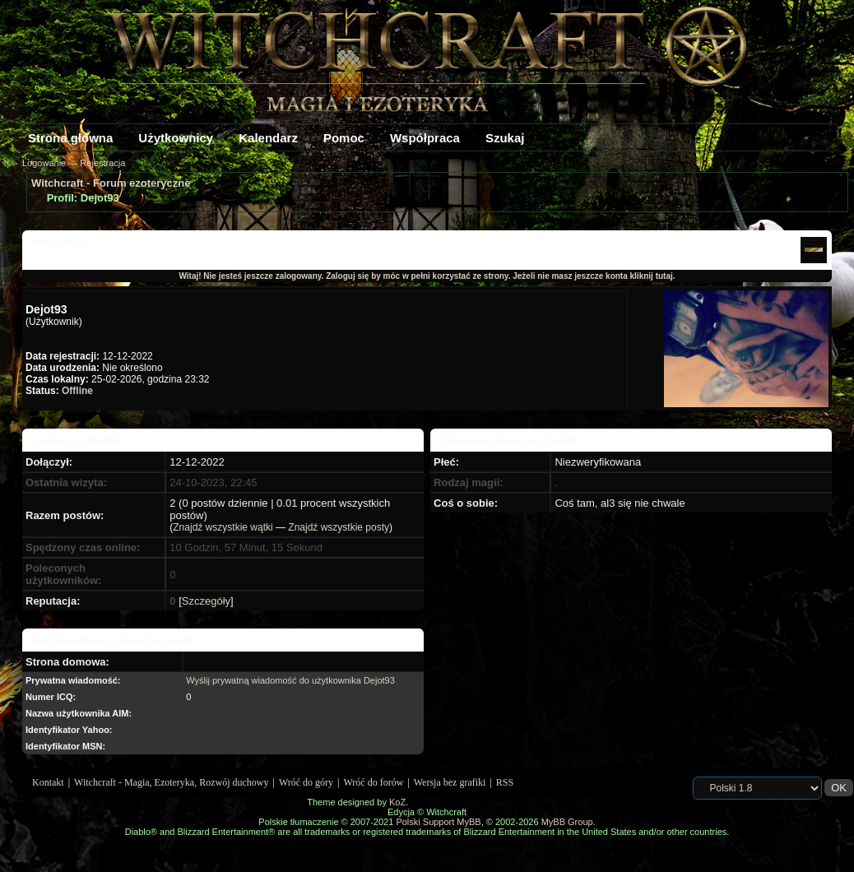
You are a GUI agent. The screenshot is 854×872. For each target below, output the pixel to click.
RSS (504, 782)
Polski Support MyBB (438, 822)
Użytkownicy (175, 137)
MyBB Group (567, 822)
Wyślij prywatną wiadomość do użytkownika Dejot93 (290, 680)
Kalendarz (268, 137)
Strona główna (70, 137)
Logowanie (44, 163)
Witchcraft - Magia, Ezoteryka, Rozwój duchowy (171, 782)
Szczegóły (206, 601)
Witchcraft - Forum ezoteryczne (110, 183)
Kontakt (48, 782)
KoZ (397, 802)
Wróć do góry (306, 782)
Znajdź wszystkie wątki (222, 527)
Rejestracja (102, 163)
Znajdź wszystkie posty (338, 527)
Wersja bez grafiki (450, 782)
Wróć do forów (374, 782)
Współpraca (425, 137)
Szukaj (505, 137)
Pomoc (343, 137)
